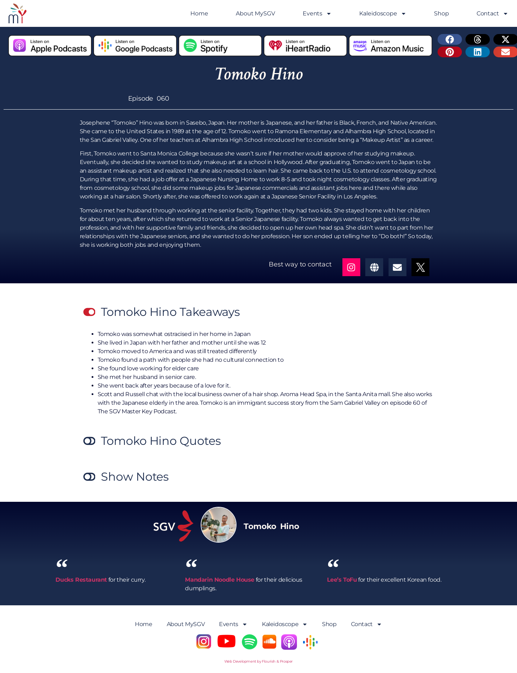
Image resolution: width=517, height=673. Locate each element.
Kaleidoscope (382, 13)
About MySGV (255, 13)
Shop (441, 13)
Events (317, 13)
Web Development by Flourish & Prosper (258, 661)
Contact (492, 13)
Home (199, 13)
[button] (450, 39)
